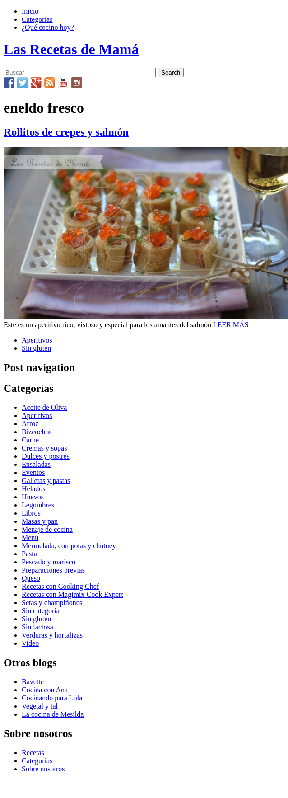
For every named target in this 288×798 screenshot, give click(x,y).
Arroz (30, 423)
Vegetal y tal (40, 706)
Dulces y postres (46, 456)
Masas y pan (40, 521)
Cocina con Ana (45, 690)
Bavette (33, 681)
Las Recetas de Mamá (71, 49)
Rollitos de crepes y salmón (66, 132)
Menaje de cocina (47, 529)
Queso (31, 578)
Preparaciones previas (53, 570)
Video (30, 643)
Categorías (37, 19)
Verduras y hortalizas (52, 635)
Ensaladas (36, 464)
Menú (30, 537)
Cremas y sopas (44, 448)
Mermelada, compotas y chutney (69, 545)
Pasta (29, 554)
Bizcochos (37, 432)
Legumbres (38, 505)
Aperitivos (37, 340)
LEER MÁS (231, 325)
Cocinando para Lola (52, 698)
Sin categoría (41, 611)
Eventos (33, 472)
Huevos (33, 497)
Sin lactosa (37, 627)
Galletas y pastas (46, 480)
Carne (30, 440)
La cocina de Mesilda (53, 714)
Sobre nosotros (43, 769)
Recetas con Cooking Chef (60, 586)
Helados (33, 489)
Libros (31, 513)
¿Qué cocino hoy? (48, 27)
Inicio (30, 11)
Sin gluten (36, 348)
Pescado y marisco (48, 562)
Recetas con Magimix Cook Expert (72, 594)
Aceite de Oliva (44, 407)
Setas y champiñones (52, 602)
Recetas (33, 752)
